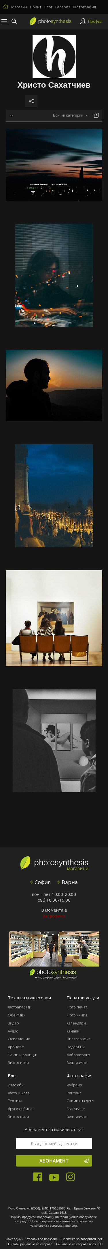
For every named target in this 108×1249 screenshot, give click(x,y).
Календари (76, 1023)
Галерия (62, 6)
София (40, 882)
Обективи (17, 1015)
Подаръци (76, 1046)
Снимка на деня (80, 1100)
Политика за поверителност (81, 1239)
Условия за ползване (42, 1239)
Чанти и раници (22, 1054)
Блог (48, 6)
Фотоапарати (19, 1007)
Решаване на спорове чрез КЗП (79, 1244)
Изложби (16, 1084)
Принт (35, 6)
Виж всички (18, 1062)
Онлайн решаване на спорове (30, 1244)
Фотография (84, 6)
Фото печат (77, 1007)
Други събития (20, 1108)
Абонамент (64, 1161)
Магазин (19, 6)
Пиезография (78, 1038)
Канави (73, 1031)
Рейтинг (74, 1092)
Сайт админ (14, 1239)
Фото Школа (19, 1092)
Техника (15, 1100)
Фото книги (77, 1015)
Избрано (74, 1084)
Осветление (19, 1038)
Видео (13, 1023)
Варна (67, 882)
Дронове (16, 1046)
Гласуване (76, 1108)
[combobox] (70, 115)
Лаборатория (78, 1054)
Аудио (13, 1031)
